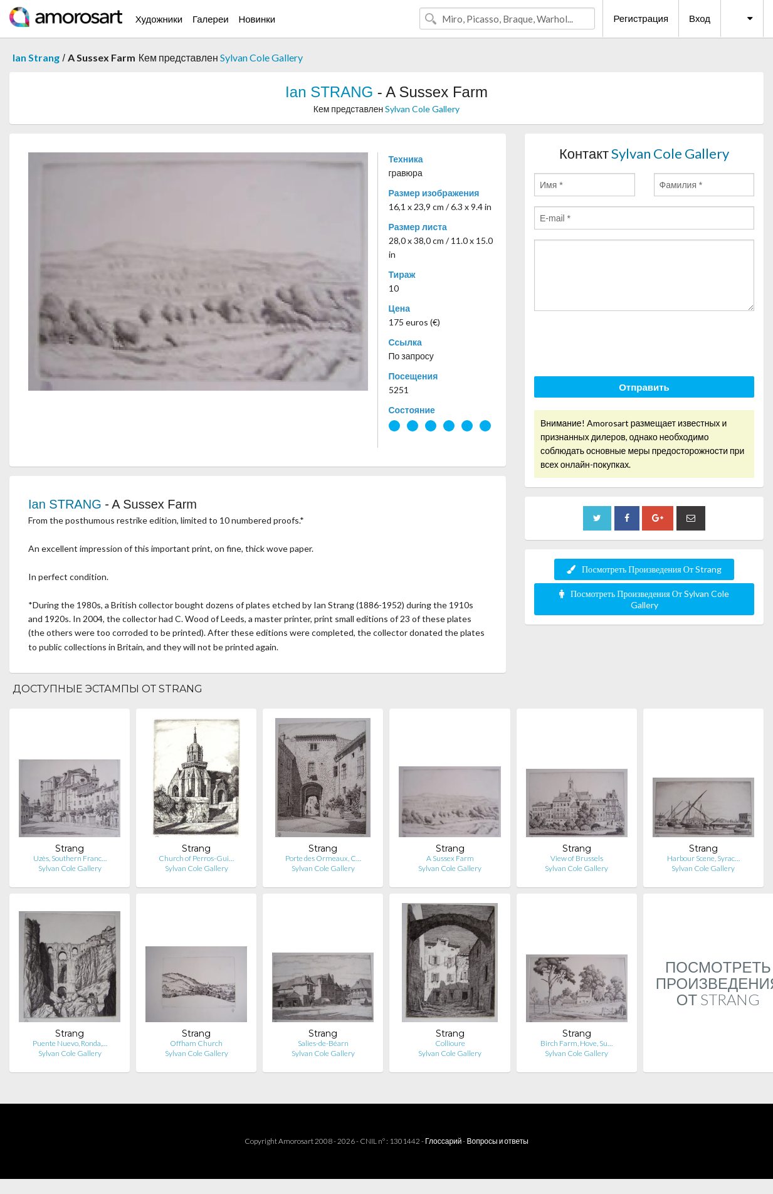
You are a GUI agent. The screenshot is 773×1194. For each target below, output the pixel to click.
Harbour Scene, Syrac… (703, 858)
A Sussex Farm (450, 858)
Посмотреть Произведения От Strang (644, 569)
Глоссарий (443, 1141)
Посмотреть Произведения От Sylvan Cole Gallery (644, 599)
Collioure (450, 1043)
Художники (158, 18)
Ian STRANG (329, 91)
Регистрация (640, 18)
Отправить (644, 387)
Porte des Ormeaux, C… (323, 858)
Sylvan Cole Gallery (261, 57)
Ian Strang (36, 57)
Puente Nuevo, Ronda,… (70, 1043)
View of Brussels (576, 858)
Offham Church (196, 1043)
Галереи (210, 18)
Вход (699, 18)
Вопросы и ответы (497, 1141)
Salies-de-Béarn (323, 1043)
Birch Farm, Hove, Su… (576, 1043)
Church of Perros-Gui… (196, 858)
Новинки (256, 18)
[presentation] (629, 345)
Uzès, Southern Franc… (70, 858)
